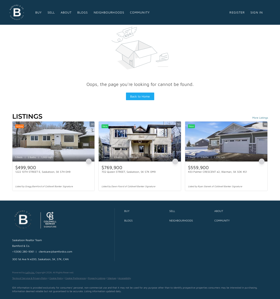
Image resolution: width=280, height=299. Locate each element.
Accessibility (124, 278)
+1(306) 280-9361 (23, 251)
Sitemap (111, 278)
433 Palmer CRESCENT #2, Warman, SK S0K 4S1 (217, 171)
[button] (145, 211)
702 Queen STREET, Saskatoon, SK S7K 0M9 (129, 171)
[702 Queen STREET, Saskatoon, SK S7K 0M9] (140, 141)
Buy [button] (38, 12)
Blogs (82, 12)
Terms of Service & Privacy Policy (29, 278)
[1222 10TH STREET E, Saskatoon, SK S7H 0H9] (53, 141)
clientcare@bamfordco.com (55, 251)
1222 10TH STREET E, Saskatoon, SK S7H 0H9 (42, 171)
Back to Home (140, 96)
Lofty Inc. (30, 272)
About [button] (66, 12)
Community (140, 12)
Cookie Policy (56, 278)
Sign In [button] (256, 12)
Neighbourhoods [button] (109, 12)
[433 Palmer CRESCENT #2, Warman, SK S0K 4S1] (226, 141)
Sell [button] (51, 12)
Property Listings (96, 278)
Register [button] (237, 12)
